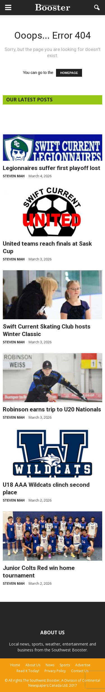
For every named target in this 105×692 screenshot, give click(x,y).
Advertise (82, 665)
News (50, 665)
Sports (65, 665)
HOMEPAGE (69, 72)
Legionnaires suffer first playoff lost (51, 168)
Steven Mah (14, 176)
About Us (32, 665)
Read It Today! (28, 670)
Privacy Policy (55, 670)
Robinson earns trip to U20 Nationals (52, 409)
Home (15, 665)
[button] (97, 7)
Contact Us (79, 670)
